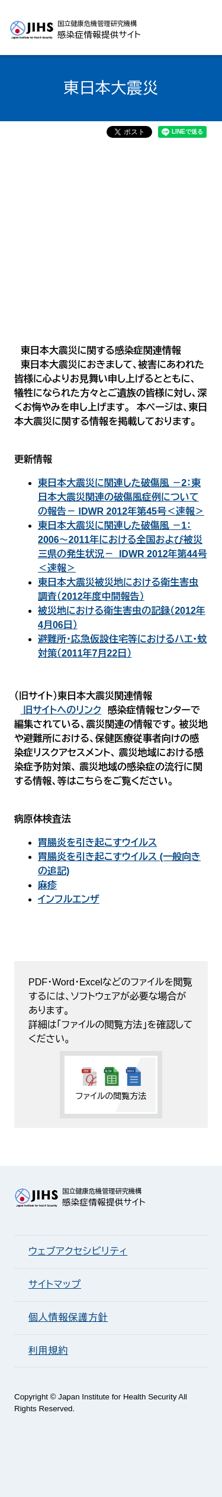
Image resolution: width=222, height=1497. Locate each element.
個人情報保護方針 (68, 1317)
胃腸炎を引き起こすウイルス (97, 843)
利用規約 (48, 1351)
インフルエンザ (68, 899)
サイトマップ (54, 1284)
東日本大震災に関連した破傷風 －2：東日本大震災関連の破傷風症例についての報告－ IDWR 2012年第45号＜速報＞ (121, 497)
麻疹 (47, 885)
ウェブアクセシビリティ (77, 1251)
